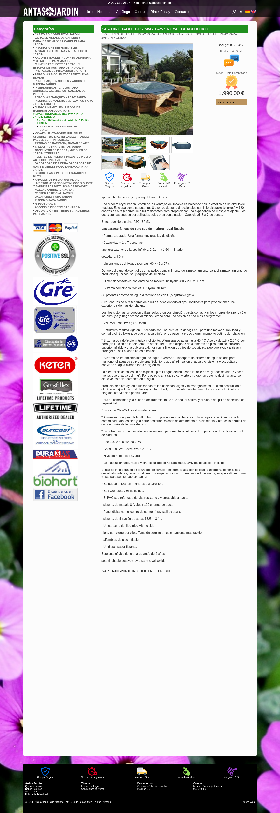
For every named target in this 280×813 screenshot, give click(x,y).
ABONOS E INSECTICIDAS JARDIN (57, 207)
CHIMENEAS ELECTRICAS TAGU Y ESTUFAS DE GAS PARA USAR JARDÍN (58, 66)
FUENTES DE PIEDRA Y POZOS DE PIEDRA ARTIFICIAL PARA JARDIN (62, 158)
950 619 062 (117, 2)
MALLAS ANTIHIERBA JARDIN (54, 189)
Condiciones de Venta (92, 789)
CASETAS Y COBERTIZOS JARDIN (57, 34)
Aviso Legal (31, 791)
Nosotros (104, 12)
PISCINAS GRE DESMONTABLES (56, 47)
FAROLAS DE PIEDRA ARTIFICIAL (57, 179)
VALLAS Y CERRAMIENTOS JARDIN (58, 146)
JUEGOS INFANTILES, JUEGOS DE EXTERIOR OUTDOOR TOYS (56, 109)
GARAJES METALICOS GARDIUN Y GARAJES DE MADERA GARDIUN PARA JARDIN (59, 41)
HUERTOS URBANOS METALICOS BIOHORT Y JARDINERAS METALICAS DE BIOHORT (63, 185)
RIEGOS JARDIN (45, 203)
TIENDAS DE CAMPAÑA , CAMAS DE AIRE (62, 143)
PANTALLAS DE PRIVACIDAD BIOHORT (60, 70)
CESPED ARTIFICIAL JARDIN (54, 193)
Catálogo (123, 12)
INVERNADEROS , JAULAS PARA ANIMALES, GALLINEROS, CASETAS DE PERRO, (59, 91)
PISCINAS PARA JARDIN (51, 200)
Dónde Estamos (33, 789)
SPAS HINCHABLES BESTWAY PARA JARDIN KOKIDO (141, 34)
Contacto (182, 12)
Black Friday (160, 12)
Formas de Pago (90, 786)
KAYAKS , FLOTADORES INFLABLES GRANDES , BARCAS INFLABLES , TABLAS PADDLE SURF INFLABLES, (61, 136)
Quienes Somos (33, 786)
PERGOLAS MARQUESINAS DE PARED (60, 97)
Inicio (88, 12)
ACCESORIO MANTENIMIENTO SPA (58, 126)
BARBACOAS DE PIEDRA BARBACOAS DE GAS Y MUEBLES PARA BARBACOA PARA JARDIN (62, 166)
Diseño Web (248, 802)
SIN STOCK (226, 102)
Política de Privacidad (36, 794)
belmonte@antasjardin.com (152, 2)
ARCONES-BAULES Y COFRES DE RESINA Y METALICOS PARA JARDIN (62, 59)
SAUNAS (43, 130)
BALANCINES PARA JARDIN (53, 196)
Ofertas (140, 12)
